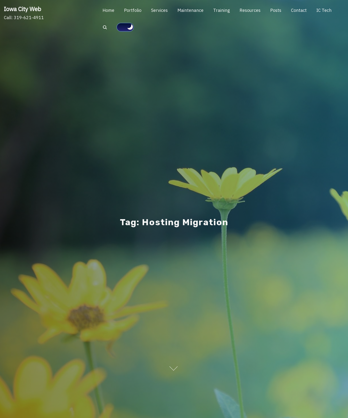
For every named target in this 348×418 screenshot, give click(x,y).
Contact (299, 10)
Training (221, 10)
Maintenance (190, 10)
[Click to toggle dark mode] (125, 27)
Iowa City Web (22, 9)
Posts (275, 10)
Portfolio (132, 10)
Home (108, 10)
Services (159, 10)
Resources (250, 10)
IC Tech (324, 10)
